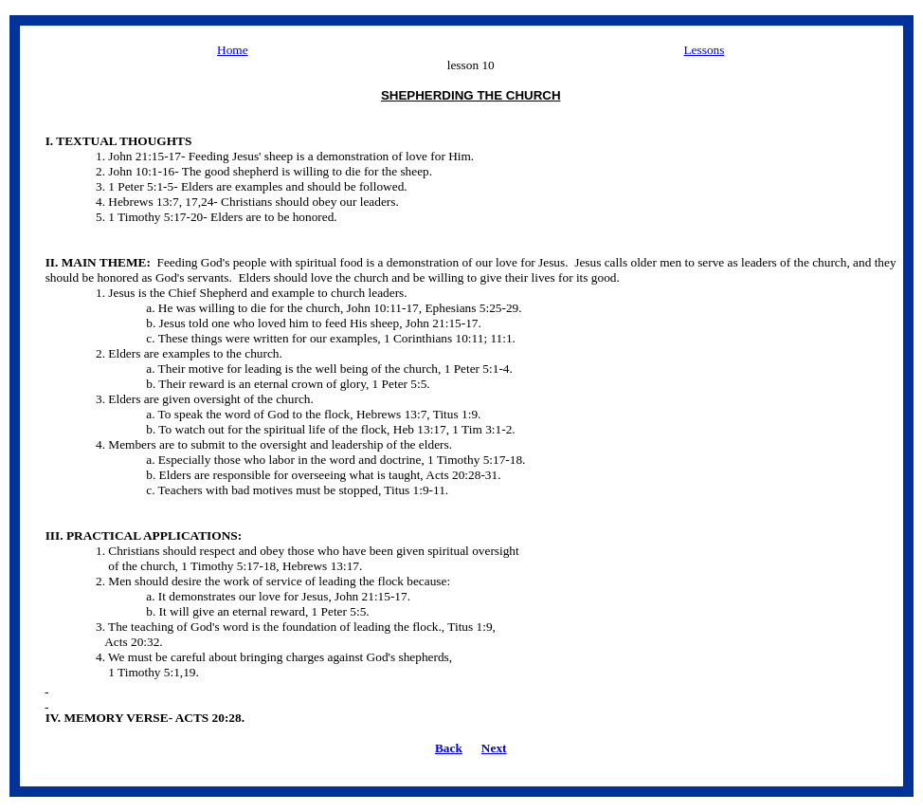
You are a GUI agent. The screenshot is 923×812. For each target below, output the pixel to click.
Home (232, 50)
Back (448, 748)
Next (494, 748)
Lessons (703, 50)
